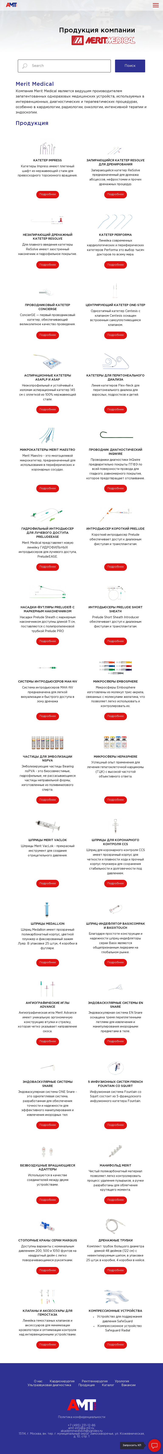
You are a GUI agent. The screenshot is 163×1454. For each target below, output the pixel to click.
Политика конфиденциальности (81, 1417)
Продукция (86, 1385)
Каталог (108, 1385)
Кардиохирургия (62, 1381)
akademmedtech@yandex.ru (82, 1431)
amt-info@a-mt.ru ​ (81, 1428)
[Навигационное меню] (156, 5)
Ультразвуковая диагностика (49, 1385)
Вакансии (128, 1385)
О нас (38, 1381)
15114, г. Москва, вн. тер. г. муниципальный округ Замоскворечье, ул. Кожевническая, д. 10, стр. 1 (82, 1435)
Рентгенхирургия (95, 1381)
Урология (122, 1381)
